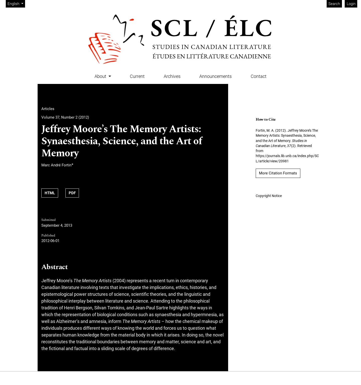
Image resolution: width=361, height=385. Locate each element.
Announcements (215, 76)
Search (334, 4)
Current (137, 76)
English (16, 3)
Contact (258, 76)
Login (351, 4)
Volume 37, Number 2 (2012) (65, 117)
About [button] (101, 76)
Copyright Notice (269, 196)
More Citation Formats (278, 173)
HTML (50, 193)
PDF (72, 193)
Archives (172, 76)
